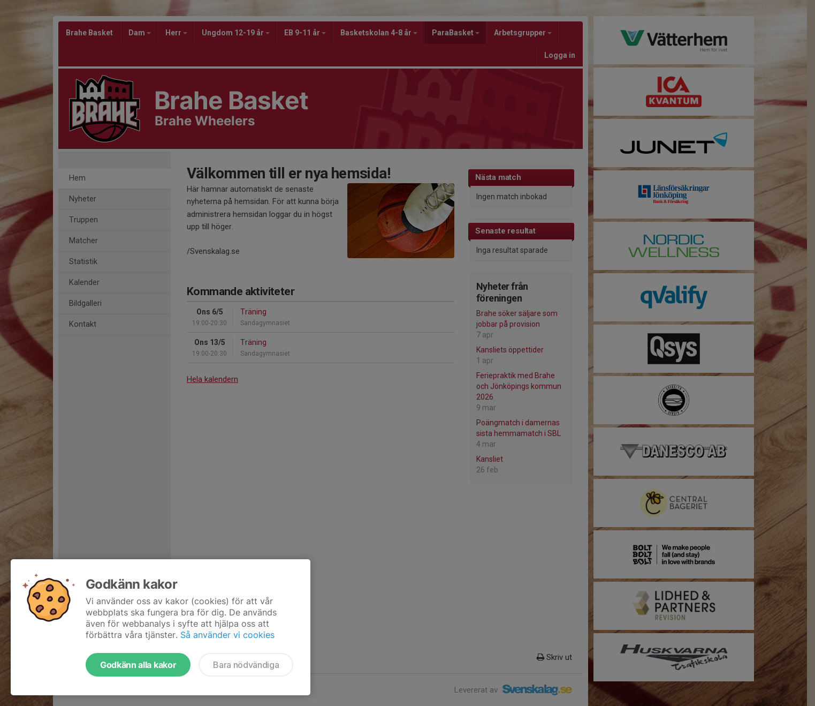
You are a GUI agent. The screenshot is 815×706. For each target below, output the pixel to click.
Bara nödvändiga (246, 664)
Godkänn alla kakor (138, 664)
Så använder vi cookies (227, 634)
